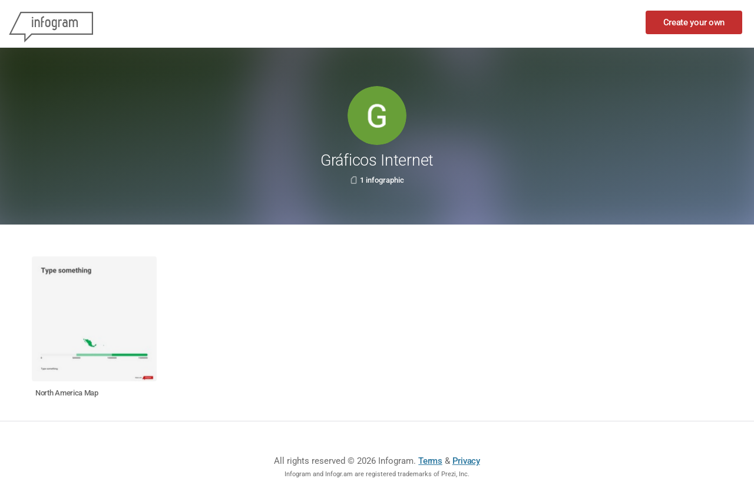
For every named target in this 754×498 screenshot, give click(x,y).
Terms (430, 461)
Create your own (694, 22)
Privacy (466, 461)
